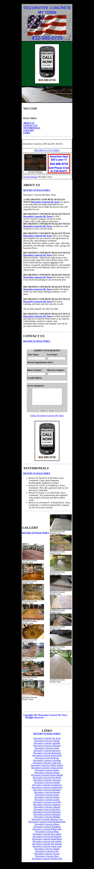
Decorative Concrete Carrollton (47, 763)
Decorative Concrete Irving (47, 798)
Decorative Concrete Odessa (47, 827)
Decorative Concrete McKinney (47, 815)
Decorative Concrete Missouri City (47, 822)
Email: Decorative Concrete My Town (47, 419)
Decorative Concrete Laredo (47, 803)
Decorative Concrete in (33, 144)
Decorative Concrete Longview (47, 808)
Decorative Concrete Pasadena (47, 830)
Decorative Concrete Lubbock (47, 810)
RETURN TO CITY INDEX (46, 150)
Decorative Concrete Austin (47, 751)
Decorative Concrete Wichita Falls (47, 862)
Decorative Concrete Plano (47, 835)
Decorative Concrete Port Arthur (47, 837)
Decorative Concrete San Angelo (47, 844)
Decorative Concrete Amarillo (47, 746)
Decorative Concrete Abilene (47, 744)
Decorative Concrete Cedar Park (47, 766)
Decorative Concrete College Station (47, 768)
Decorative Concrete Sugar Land (47, 849)
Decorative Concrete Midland (47, 820)
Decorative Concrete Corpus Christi (47, 771)
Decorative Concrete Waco (47, 859)
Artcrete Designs (30, 177)
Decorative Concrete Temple (46, 852)
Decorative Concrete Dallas (47, 773)
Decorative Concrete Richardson (47, 840)
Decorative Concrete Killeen (46, 800)
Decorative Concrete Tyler (47, 854)
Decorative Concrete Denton (46, 776)
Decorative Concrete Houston (47, 795)
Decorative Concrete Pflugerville (46, 832)
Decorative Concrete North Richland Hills (47, 825)
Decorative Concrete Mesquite (47, 817)
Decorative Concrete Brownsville (47, 759)
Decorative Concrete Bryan (47, 761)
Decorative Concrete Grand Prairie (47, 790)
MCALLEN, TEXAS (53, 144)
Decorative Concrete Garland (47, 786)
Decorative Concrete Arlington (46, 749)
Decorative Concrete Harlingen (47, 793)
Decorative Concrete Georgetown (47, 788)
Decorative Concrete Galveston (47, 783)
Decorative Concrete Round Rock (47, 842)
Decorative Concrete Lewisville (47, 805)
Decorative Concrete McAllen (47, 813)
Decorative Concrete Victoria (47, 857)
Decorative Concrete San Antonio (47, 847)
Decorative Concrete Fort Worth (47, 781)
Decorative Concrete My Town (45, 202)
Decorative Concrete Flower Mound (47, 778)
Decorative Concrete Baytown (47, 754)
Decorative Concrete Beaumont (47, 756)
